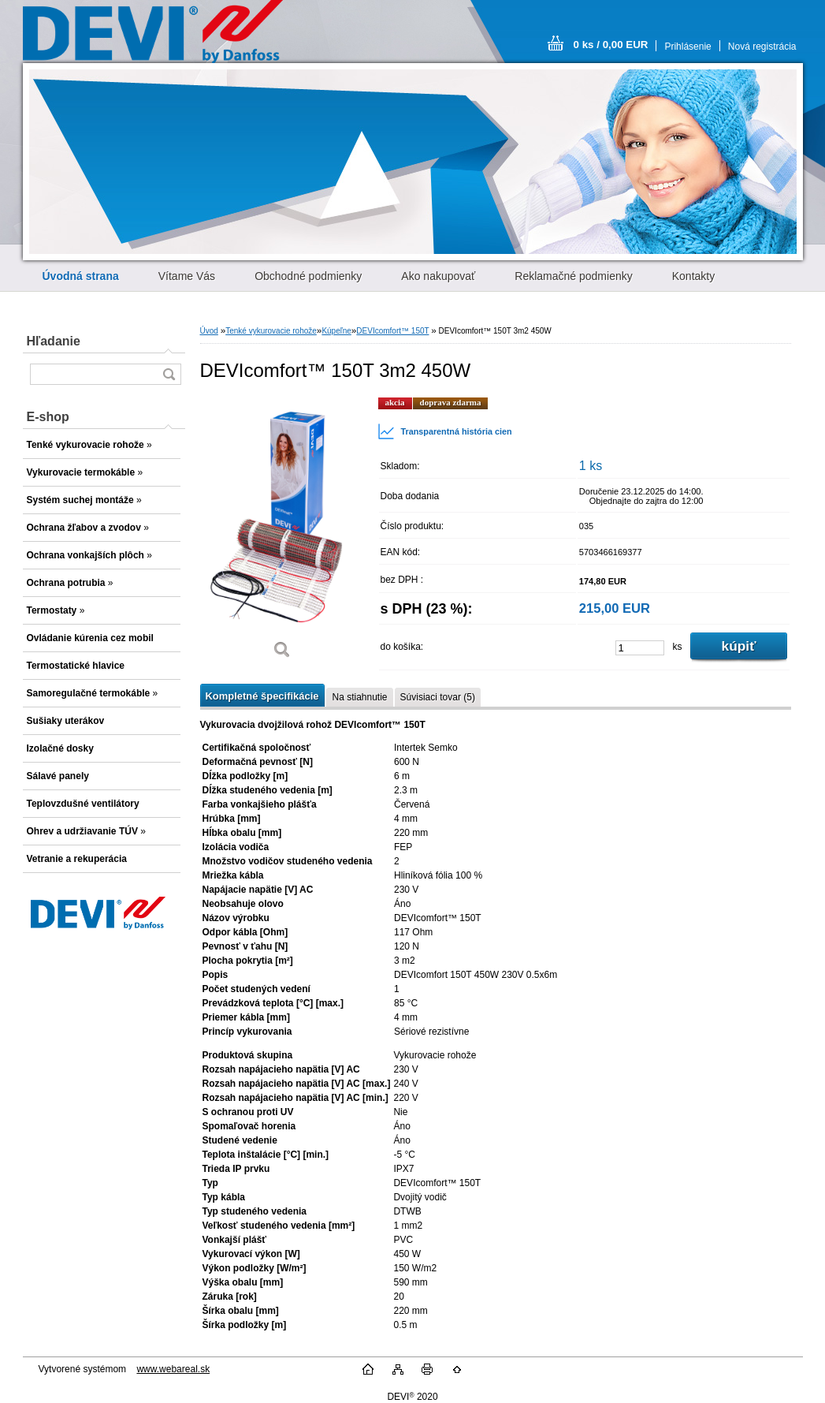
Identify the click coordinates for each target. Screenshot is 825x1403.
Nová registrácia (762, 46)
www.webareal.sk (173, 1369)
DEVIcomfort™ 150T (392, 330)
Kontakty (693, 276)
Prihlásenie (687, 46)
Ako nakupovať (438, 276)
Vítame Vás (186, 276)
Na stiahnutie (359, 697)
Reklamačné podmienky (573, 276)
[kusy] (639, 647)
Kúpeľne (336, 330)
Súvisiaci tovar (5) (437, 697)
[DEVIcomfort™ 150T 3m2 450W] (283, 533)
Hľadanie (53, 341)
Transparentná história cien (444, 431)
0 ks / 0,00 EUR (611, 44)
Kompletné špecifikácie (262, 696)
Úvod (209, 330)
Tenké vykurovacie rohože (271, 330)
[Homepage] (81, 276)
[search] (169, 374)
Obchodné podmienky (308, 276)
